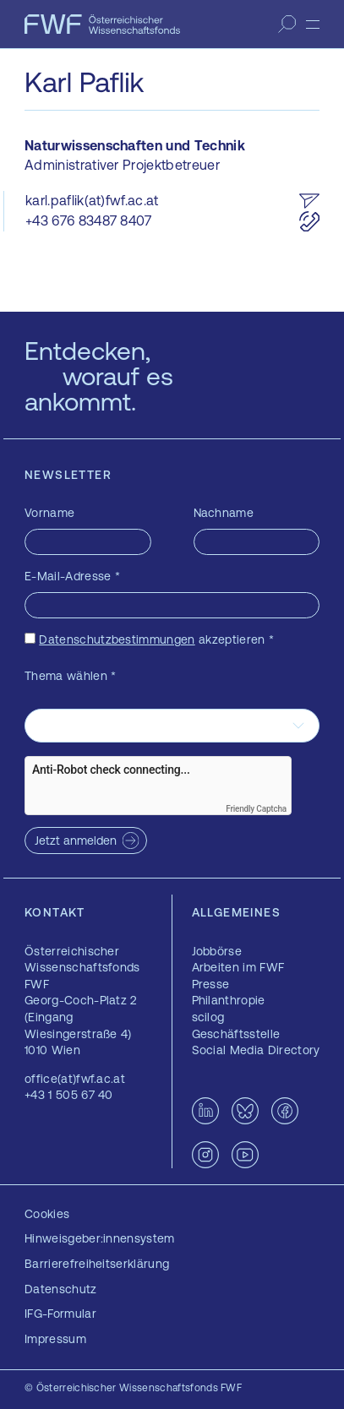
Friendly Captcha (256, 808)
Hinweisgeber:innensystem (100, 1238)
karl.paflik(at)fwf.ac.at (92, 200)
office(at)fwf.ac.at (75, 1078)
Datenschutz (61, 1289)
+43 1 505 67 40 (69, 1095)
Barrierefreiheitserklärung (97, 1263)
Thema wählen (71, 676)
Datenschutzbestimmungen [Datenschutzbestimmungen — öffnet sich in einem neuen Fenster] (116, 639)
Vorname (49, 513)
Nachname (224, 513)
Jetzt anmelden (76, 840)
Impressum (55, 1339)
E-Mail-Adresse (72, 576)
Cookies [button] (47, 1214)
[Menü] (312, 24)
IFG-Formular (60, 1313)
